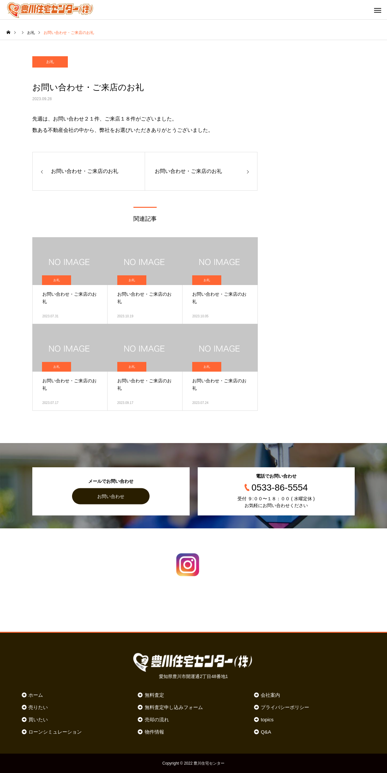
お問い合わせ (110, 496)
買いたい (38, 719)
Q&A (266, 732)
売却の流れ (157, 719)
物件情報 (154, 732)
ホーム (35, 695)
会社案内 (270, 695)
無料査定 (154, 695)
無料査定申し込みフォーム (174, 707)
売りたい (38, 707)
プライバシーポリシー (285, 707)
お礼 (50, 61)
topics (267, 719)
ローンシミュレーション (55, 732)
